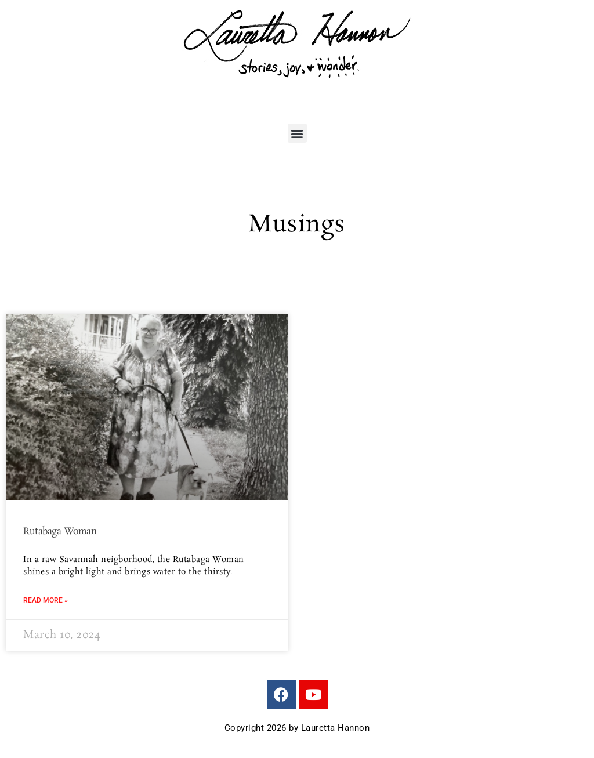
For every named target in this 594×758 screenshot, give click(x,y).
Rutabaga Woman (59, 531)
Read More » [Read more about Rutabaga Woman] (45, 600)
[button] (297, 133)
